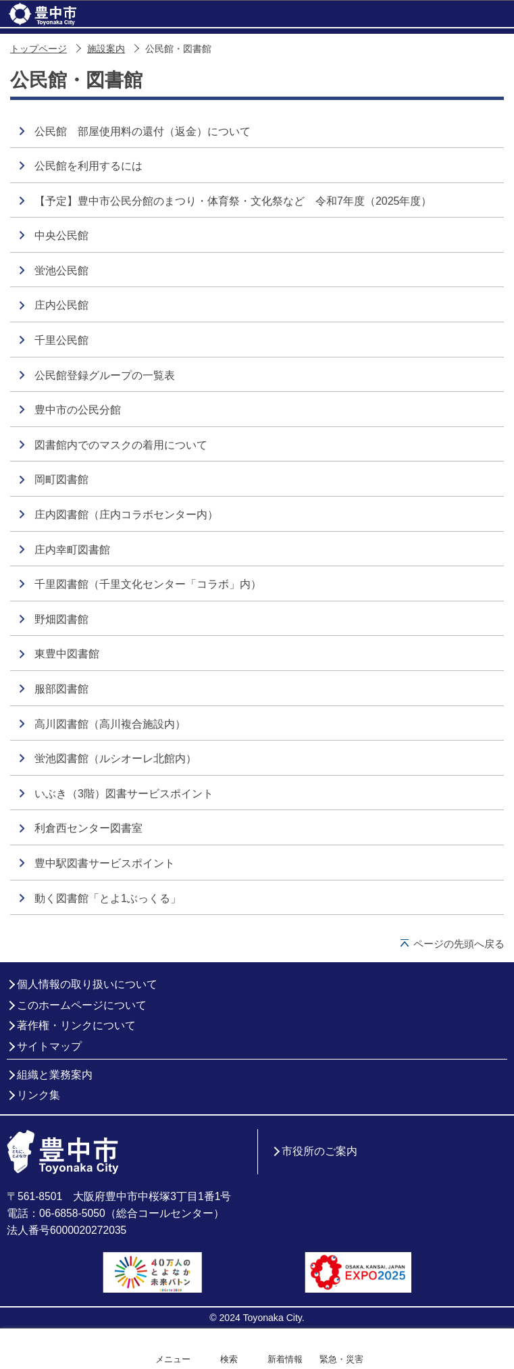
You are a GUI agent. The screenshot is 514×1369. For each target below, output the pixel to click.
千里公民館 (61, 340)
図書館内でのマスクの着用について (120, 445)
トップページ (38, 49)
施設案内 (106, 49)
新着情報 (285, 1359)
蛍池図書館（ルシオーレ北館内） (115, 758)
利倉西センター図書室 (88, 828)
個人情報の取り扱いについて (87, 984)
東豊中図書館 (66, 653)
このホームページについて (82, 1005)
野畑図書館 (61, 619)
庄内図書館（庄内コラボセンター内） (126, 514)
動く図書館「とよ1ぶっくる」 (107, 898)
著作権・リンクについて (76, 1025)
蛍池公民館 (61, 270)
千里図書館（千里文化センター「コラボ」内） (147, 584)
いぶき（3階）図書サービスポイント (123, 793)
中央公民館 (61, 235)
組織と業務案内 (55, 1074)
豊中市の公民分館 (77, 410)
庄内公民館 (61, 305)
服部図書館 (61, 689)
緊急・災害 (341, 1359)
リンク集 (38, 1095)
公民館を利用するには (88, 166)
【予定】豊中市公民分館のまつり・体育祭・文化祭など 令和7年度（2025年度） (233, 201)
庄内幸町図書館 (72, 549)
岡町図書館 (61, 479)
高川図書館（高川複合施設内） (110, 724)
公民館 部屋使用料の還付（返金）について (142, 131)
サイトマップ (49, 1046)
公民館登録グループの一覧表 (104, 375)
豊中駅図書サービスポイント (104, 863)
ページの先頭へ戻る (459, 943)
